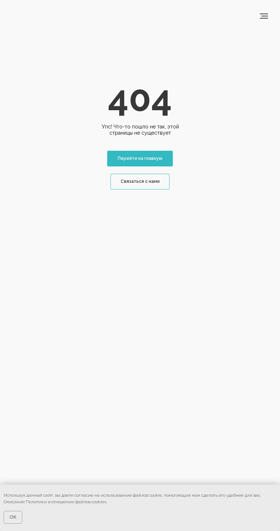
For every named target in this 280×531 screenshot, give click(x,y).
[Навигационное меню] (264, 16)
